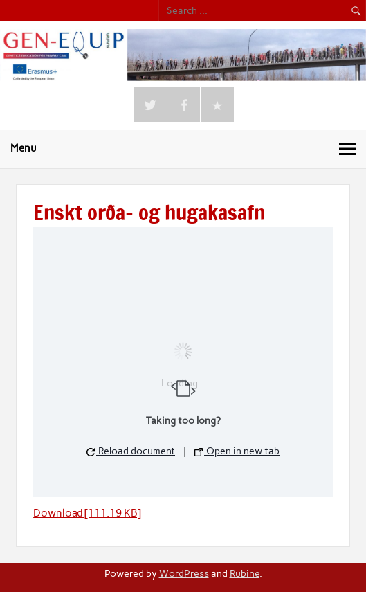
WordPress (184, 573)
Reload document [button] (130, 451)
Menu (23, 148)
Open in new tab (237, 451)
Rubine (244, 573)
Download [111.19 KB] (87, 513)
